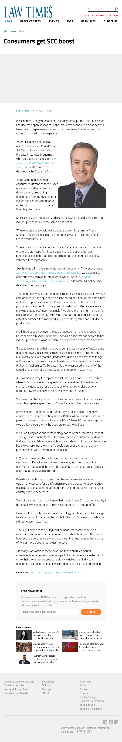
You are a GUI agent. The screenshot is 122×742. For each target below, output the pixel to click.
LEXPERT (113, 15)
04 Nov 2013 (38, 111)
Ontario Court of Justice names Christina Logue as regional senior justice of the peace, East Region (92, 635)
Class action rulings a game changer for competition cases (56, 572)
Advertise (85, 681)
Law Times (24, 111)
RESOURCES (88, 21)
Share (50, 111)
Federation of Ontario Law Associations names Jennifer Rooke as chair (91, 647)
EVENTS (54, 21)
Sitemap (46, 689)
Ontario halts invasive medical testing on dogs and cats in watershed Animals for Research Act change (46, 647)
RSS (45, 693)
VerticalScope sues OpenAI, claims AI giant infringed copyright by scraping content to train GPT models (46, 635)
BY (22, 111)
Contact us (86, 689)
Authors (46, 685)
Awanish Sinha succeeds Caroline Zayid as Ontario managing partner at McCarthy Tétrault (45, 659)
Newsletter (48, 681)
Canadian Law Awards (16, 693)
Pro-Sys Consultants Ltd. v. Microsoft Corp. (36, 163)
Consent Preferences (92, 701)
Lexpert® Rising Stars (16, 689)
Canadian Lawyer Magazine (19, 681)
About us (85, 685)
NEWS (8, 21)
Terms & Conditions (91, 708)
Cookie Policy (87, 697)
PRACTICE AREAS (30, 21)
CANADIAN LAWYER (94, 15)
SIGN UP (91, 612)
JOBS (70, 21)
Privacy (84, 693)
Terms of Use (87, 704)
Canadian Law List (14, 685)
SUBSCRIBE (110, 21)
